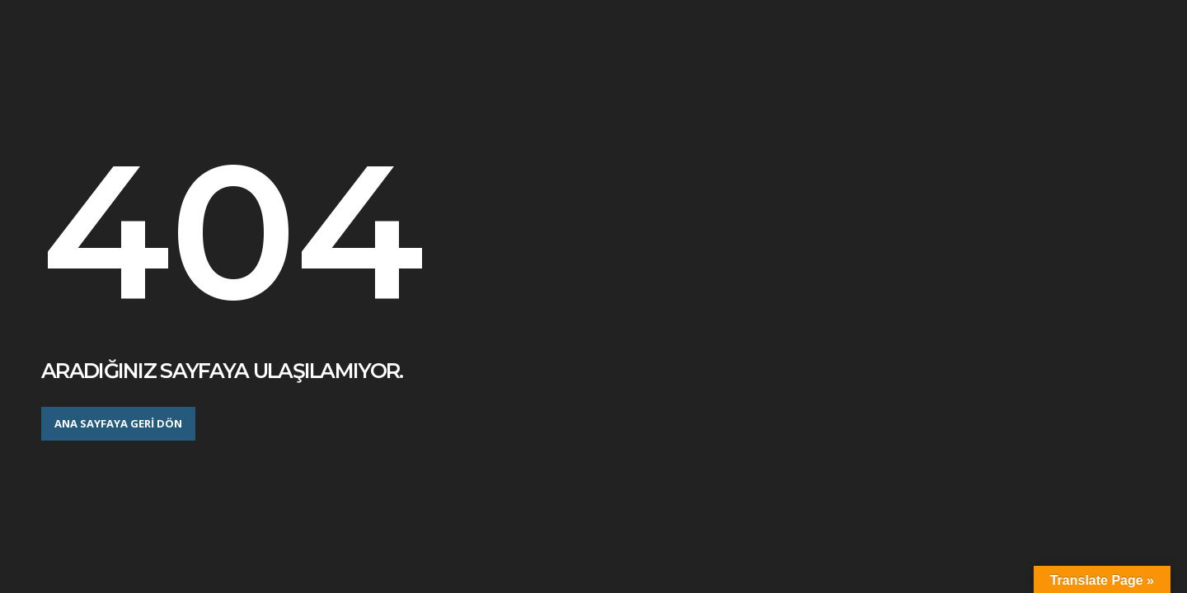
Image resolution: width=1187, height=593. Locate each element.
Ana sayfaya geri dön (118, 423)
